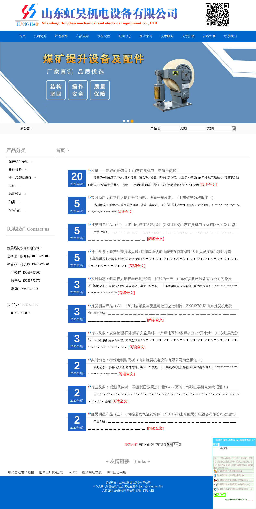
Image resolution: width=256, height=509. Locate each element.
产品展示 (82, 36)
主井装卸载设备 (20, 177)
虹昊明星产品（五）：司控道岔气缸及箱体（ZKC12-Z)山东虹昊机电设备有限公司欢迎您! (163, 414)
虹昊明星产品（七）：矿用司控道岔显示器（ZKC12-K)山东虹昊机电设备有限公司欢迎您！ (165, 225)
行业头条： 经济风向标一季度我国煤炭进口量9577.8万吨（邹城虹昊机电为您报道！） (160, 387)
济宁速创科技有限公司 (121, 490)
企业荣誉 (145, 36)
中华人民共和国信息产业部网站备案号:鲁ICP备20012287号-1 (128, 486)
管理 (138, 490)
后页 (163, 444)
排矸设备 (15, 169)
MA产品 (15, 210)
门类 (12, 202)
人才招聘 (188, 36)
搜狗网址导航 (92, 472)
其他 (12, 185)
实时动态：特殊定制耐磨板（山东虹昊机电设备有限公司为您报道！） (147, 360)
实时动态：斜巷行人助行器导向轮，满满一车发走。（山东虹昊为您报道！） (153, 198)
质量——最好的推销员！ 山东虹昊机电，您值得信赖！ (135, 171)
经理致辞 (61, 36)
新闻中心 (124, 36)
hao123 (72, 472)
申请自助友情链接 (21, 472)
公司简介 (40, 36)
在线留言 (209, 36)
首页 (22, 36)
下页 (158, 444)
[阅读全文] (208, 185)
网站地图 (148, 490)
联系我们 (230, 36)
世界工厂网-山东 (51, 472)
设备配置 (103, 36)
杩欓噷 (224, 448)
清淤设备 (15, 194)
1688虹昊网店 (116, 472)
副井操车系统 (18, 161)
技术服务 (167, 36)
